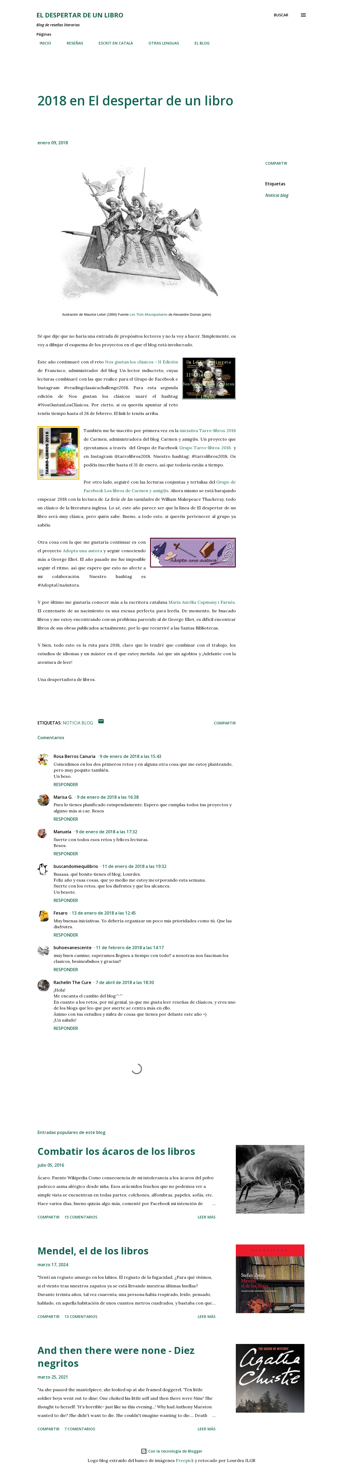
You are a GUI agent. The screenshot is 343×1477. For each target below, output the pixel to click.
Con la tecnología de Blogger (171, 1451)
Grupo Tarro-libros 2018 (206, 447)
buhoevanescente (73, 948)
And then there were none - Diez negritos (116, 1357)
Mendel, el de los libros (93, 1250)
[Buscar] (281, 15)
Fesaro (61, 913)
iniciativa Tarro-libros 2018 (208, 430)
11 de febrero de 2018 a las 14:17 (130, 948)
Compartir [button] (276, 163)
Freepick (185, 1460)
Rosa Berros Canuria (74, 756)
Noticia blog (276, 195)
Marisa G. (63, 797)
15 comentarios (80, 1217)
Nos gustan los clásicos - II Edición (141, 361)
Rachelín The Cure (72, 982)
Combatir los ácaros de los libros (116, 1151)
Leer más (206, 1217)
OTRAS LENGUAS (160, 43)
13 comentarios (80, 1316)
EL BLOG (198, 43)
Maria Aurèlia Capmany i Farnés (202, 602)
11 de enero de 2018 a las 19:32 (134, 866)
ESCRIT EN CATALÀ (112, 43)
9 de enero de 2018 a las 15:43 (130, 756)
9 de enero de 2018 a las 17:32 (106, 832)
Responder (66, 784)
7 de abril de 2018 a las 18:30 (125, 982)
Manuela (62, 832)
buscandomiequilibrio (76, 866)
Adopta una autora (82, 550)
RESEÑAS (72, 43)
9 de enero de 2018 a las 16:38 (108, 797)
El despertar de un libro (79, 14)
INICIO (42, 43)
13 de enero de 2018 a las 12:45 (104, 913)
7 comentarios (79, 1428)
